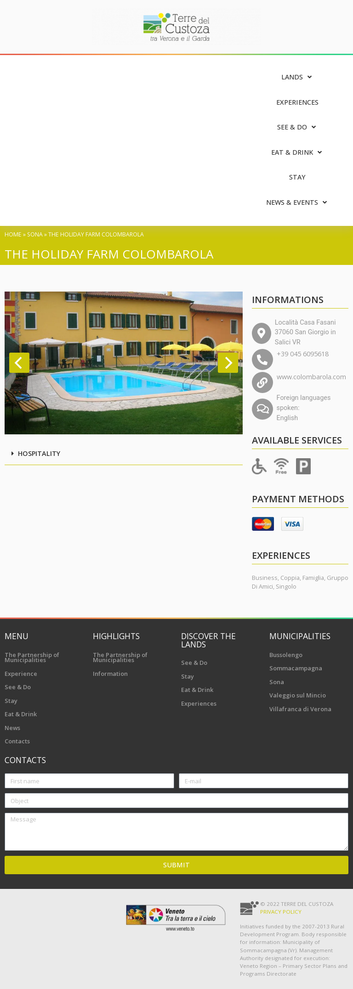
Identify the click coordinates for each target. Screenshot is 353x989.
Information (110, 673)
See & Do (18, 687)
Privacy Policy (281, 911)
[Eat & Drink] (297, 152)
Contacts (17, 741)
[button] (124, 454)
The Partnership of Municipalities (32, 657)
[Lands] (297, 77)
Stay (11, 701)
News (12, 728)
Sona (35, 234)
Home (13, 234)
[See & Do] (297, 127)
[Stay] (297, 177)
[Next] (228, 363)
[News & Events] (297, 202)
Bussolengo (285, 655)
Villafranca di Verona (300, 709)
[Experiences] (297, 102)
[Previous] (19, 363)
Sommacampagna (295, 668)
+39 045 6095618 (303, 353)
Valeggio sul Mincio (297, 695)
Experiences (198, 703)
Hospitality (39, 453)
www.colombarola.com (311, 376)
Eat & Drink (21, 714)
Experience (21, 673)
